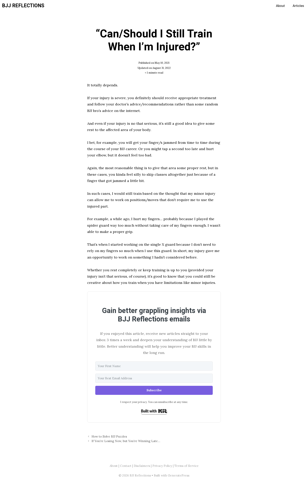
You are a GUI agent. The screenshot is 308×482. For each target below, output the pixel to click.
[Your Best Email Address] (154, 378)
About (280, 5)
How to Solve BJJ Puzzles (109, 436)
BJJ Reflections (23, 5)
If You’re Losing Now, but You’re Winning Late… (126, 441)
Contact (125, 466)
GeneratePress (178, 475)
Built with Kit (154, 411)
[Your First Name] (154, 366)
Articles (298, 5)
